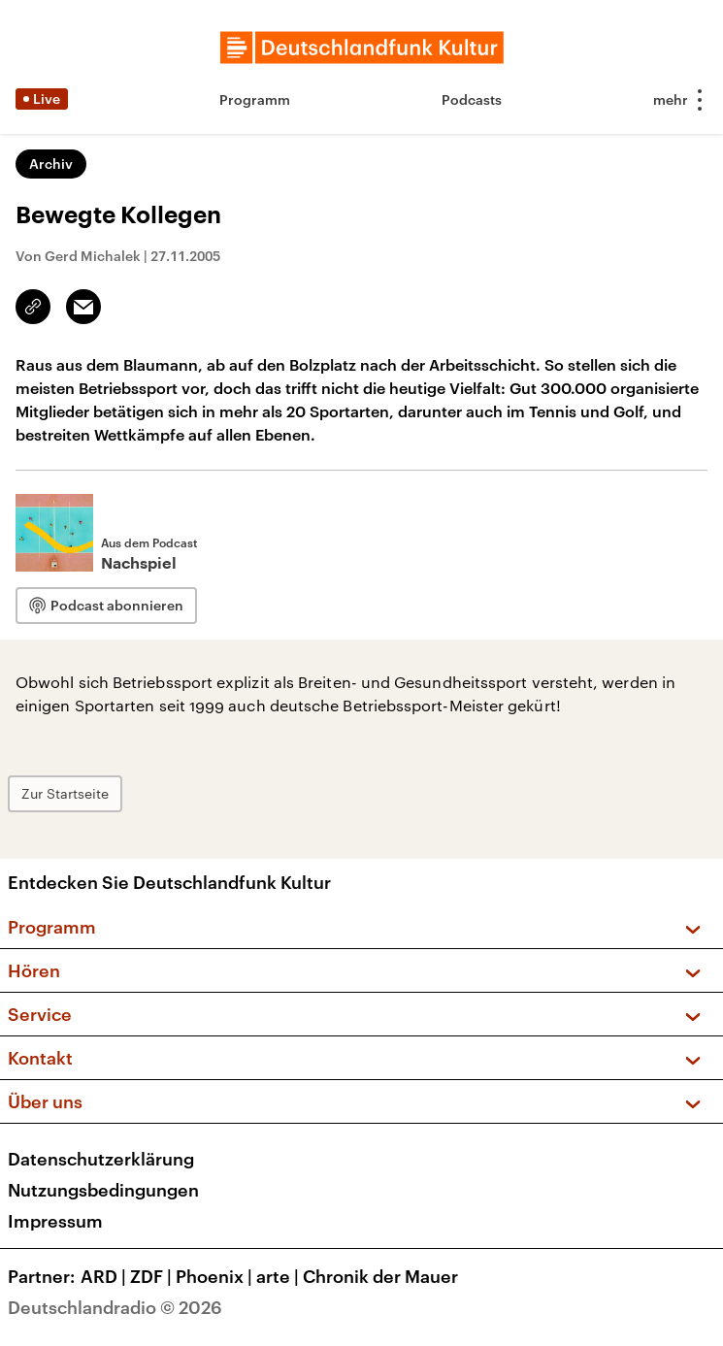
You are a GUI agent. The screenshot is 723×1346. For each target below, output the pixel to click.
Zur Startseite (65, 793)
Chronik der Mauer (380, 1276)
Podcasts (472, 99)
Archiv (51, 163)
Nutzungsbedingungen (103, 1189)
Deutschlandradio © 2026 (115, 1307)
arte (279, 1276)
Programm (254, 99)
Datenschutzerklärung (101, 1158)
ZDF (153, 1276)
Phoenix (216, 1276)
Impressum (55, 1220)
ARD (105, 1276)
